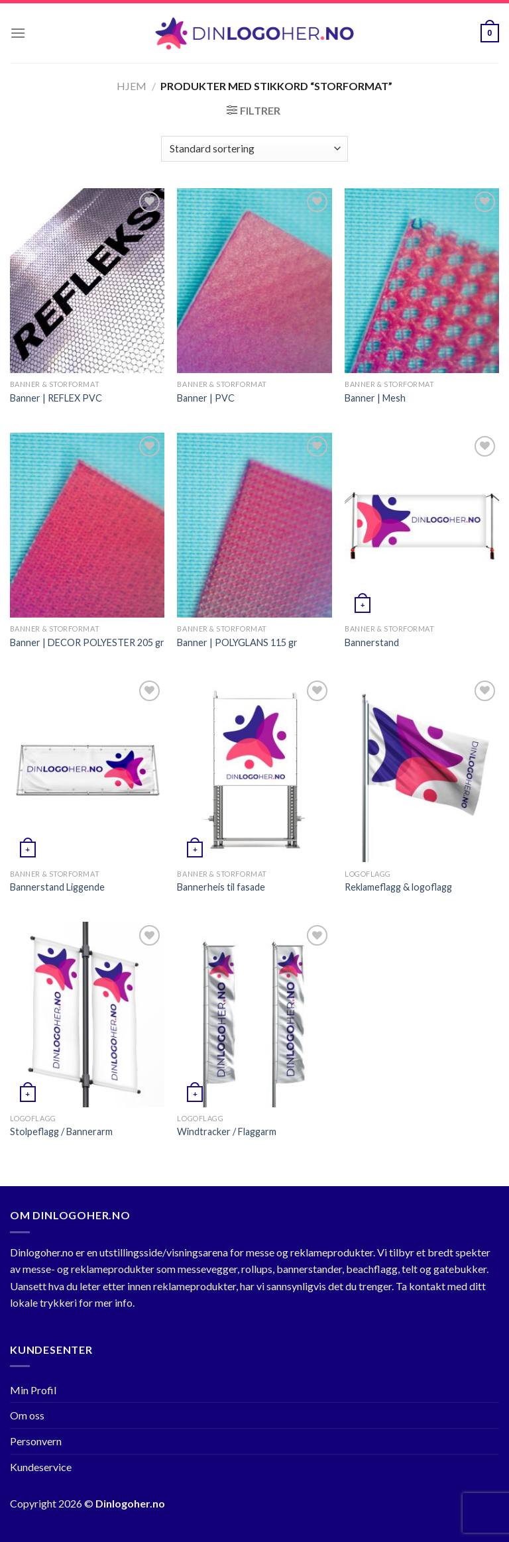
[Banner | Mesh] (422, 280)
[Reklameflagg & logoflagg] (422, 769)
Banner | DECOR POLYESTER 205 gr (87, 642)
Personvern (36, 1441)
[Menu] (18, 33)
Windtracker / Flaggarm (226, 1131)
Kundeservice (41, 1466)
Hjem (131, 86)
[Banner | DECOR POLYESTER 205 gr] (87, 525)
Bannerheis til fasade (221, 887)
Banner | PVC (206, 398)
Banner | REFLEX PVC (56, 398)
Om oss (27, 1415)
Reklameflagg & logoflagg (398, 887)
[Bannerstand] (422, 525)
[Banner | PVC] (254, 280)
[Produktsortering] (254, 149)
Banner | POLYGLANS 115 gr (237, 642)
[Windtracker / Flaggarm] (254, 1014)
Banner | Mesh (375, 398)
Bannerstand (372, 642)
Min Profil (33, 1390)
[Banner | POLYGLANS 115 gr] (254, 525)
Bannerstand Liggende (57, 887)
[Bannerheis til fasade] (254, 769)
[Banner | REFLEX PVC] (87, 280)
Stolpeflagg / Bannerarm (61, 1131)
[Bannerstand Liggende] (87, 769)
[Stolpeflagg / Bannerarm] (87, 1014)
